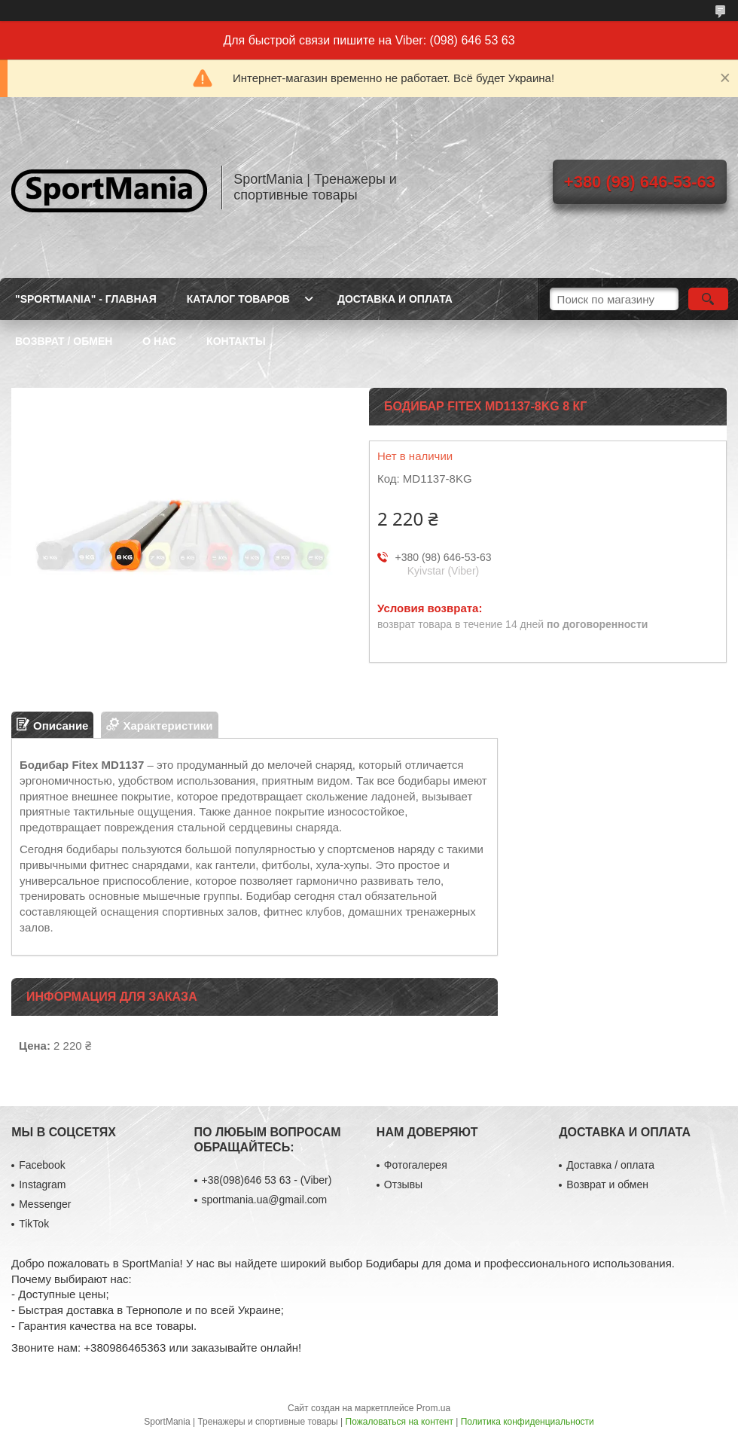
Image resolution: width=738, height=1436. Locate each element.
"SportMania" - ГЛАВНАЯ (86, 299)
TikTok (34, 1224)
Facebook (42, 1165)
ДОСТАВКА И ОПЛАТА (395, 299)
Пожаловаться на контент (399, 1421)
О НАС (159, 341)
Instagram (42, 1184)
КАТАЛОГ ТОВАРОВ (238, 299)
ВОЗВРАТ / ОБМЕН (63, 341)
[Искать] (708, 299)
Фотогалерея (415, 1165)
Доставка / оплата (610, 1165)
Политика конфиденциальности (527, 1421)
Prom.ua (433, 1408)
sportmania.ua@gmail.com (265, 1200)
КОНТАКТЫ (235, 341)
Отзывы (403, 1184)
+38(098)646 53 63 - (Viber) (267, 1180)
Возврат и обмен (607, 1184)
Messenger (45, 1204)
